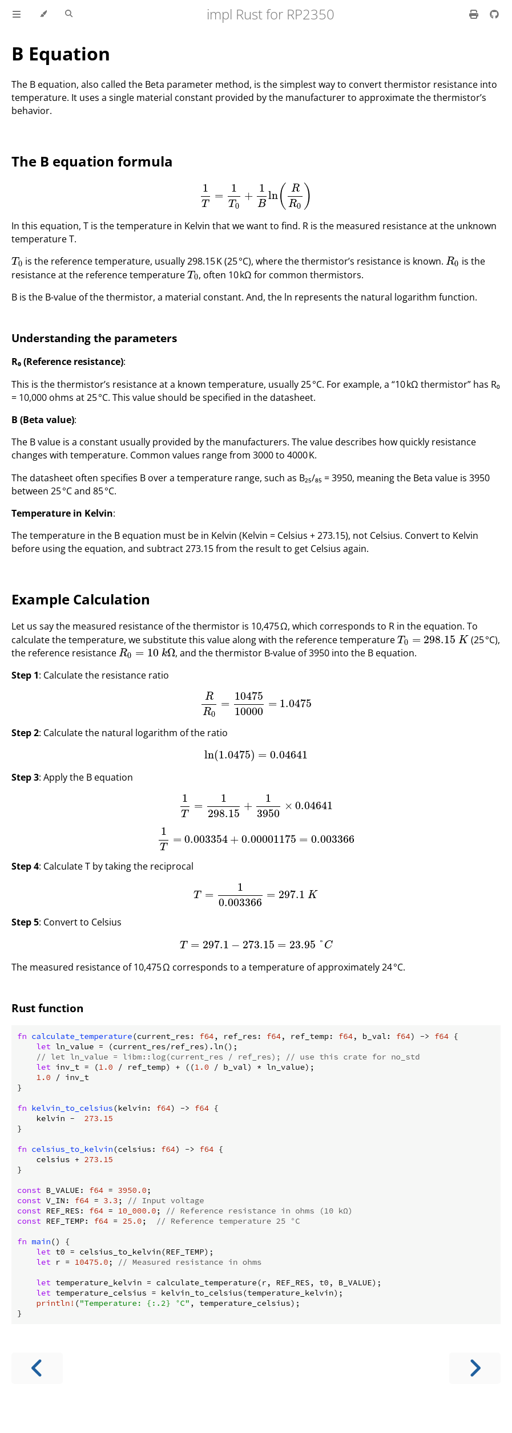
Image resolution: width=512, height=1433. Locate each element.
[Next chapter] (475, 1368)
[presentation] (255, 195)
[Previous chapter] (37, 1368)
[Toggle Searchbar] (69, 14)
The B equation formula (92, 161)
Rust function (47, 1008)
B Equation (60, 53)
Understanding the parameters (94, 338)
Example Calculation (80, 599)
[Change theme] (43, 14)
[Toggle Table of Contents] (16, 14)
